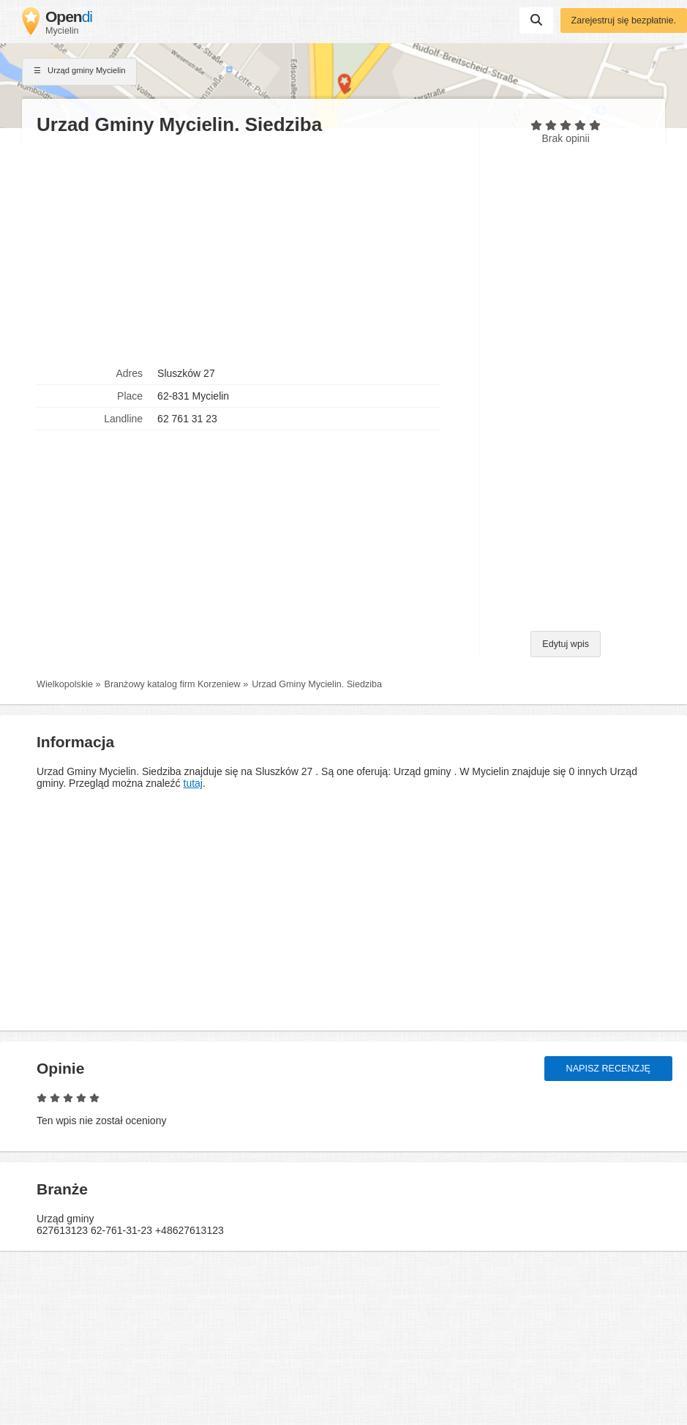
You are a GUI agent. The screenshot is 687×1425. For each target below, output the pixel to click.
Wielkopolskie (65, 684)
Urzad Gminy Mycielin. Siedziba (317, 684)
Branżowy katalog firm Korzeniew (173, 684)
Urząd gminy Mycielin (79, 72)
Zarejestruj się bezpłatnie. (624, 20)
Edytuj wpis (565, 644)
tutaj (193, 783)
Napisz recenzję (608, 1068)
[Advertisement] (251, 249)
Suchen (536, 20)
